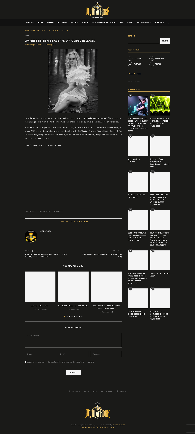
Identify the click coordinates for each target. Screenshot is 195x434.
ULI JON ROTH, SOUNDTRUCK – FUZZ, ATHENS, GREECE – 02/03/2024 (159, 315)
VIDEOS (85, 22)
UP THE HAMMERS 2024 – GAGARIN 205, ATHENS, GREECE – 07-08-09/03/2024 (160, 122)
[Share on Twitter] (82, 221)
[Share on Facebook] (79, 221)
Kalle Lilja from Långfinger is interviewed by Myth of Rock (159, 163)
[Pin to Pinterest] (84, 221)
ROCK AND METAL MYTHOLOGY (104, 22)
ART (121, 22)
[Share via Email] (87, 221)
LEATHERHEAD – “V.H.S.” (40, 306)
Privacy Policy (108, 427)
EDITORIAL (30, 22)
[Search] (167, 22)
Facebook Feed (134, 81)
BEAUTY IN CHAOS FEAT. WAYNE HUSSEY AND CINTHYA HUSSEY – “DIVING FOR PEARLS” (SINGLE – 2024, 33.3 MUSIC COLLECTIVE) (159, 239)
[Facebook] (155, 22)
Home (27, 31)
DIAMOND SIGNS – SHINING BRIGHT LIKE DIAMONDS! (136, 313)
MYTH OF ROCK (143, 22)
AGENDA (130, 22)
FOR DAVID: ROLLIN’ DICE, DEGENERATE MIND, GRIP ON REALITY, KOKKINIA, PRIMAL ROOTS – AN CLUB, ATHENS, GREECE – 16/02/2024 (138, 125)
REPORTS (74, 22)
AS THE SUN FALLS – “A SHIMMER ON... (73, 306)
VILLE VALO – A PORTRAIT (134, 160)
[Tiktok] (164, 22)
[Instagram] (158, 22)
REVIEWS (50, 22)
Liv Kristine (30, 212)
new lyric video (44, 212)
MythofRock (36, 44)
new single (58, 212)
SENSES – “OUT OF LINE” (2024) (160, 274)
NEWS (40, 22)
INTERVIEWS (62, 22)
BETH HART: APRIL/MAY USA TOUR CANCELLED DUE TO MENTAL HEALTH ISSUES (137, 236)
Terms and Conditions (91, 427)
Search (131, 36)
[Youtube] (161, 22)
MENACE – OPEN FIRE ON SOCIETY (136, 196)
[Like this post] (76, 221)
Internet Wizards (118, 425)
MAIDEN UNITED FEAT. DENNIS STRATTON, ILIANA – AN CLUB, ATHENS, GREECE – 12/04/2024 (159, 200)
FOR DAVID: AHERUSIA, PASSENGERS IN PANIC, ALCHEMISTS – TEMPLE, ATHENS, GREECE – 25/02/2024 (137, 278)
